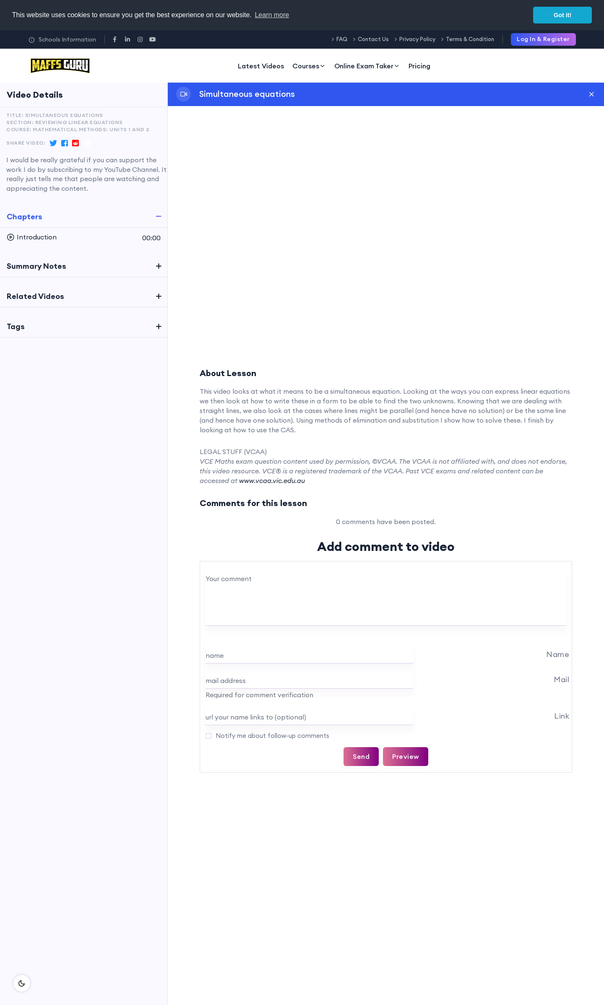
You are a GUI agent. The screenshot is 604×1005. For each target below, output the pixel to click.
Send (361, 756)
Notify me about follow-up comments (271, 736)
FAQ (341, 39)
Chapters (24, 216)
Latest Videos (261, 66)
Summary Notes (36, 266)
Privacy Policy (417, 39)
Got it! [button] (562, 15)
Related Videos (35, 296)
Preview (405, 756)
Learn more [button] (272, 14)
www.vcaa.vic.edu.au (272, 480)
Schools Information (62, 39)
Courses (309, 66)
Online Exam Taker (367, 66)
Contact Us (373, 39)
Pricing (419, 66)
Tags (16, 326)
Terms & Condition (470, 39)
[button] (84, 237)
